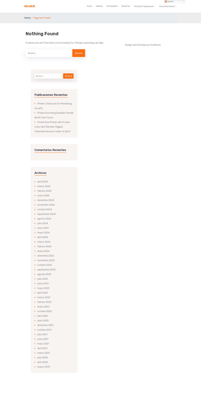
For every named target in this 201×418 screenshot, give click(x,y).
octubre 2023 (44, 265)
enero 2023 (43, 306)
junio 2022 (43, 320)
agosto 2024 (44, 218)
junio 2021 (42, 339)
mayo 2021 (43, 343)
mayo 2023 (43, 288)
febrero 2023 (44, 302)
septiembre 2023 (46, 269)
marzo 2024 (43, 241)
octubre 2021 (44, 329)
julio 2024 (42, 223)
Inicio (89, 6)
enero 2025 (43, 195)
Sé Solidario (112, 6)
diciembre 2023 (45, 255)
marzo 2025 (43, 186)
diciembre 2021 (45, 325)
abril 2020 (42, 362)
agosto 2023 (44, 274)
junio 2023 (43, 283)
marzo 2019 (43, 366)
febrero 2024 (44, 246)
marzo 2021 (43, 353)
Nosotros (126, 6)
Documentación (167, 6)
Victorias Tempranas (143, 6)
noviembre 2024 (46, 204)
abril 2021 (42, 348)
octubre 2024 (44, 209)
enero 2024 (43, 251)
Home (27, 17)
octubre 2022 (44, 311)
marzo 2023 (43, 297)
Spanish (169, 2)
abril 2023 (42, 292)
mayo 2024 (43, 232)
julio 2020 (42, 357)
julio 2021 (42, 334)
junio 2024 (43, 228)
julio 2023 (42, 278)
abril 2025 (42, 181)
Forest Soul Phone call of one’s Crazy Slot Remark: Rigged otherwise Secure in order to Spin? (52, 127)
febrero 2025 (44, 191)
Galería (99, 6)
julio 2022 (42, 315)
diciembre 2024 (45, 200)
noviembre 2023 (46, 260)
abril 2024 (42, 237)
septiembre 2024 (46, 214)
